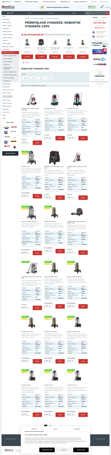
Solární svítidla (6, 43)
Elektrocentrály (7, 22)
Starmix (49, 78)
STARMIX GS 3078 (55, 47)
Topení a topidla (7, 25)
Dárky (4, 118)
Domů (10, 13)
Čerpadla (5, 40)
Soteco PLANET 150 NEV (29, 221)
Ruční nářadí (6, 112)
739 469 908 (99, 37)
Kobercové (6, 64)
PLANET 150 (69, 47)
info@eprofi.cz (99, 28)
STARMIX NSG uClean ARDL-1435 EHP (41, 48)
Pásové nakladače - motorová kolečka (8, 96)
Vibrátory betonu (7, 31)
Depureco (26, 78)
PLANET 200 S (25, 385)
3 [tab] (27, 62)
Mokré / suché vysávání (10, 55)
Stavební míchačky (8, 34)
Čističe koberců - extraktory (8, 68)
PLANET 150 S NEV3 (50, 331)
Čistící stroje (6, 49)
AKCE (4, 16)
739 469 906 (99, 33)
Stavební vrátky (7, 92)
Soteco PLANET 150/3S (74, 276)
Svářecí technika (7, 103)
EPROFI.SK (94, 1)
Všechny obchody (104, 1)
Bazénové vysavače (9, 78)
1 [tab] (23, 62)
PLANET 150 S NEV (27, 331)
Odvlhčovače (6, 19)
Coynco (34, 78)
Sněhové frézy (6, 100)
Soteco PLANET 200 (73, 331)
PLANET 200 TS (72, 385)
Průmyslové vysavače (8, 52)
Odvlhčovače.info (65, 1)
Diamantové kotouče (8, 89)
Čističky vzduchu (7, 106)
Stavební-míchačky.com (80, 1)
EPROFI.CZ (27, 18)
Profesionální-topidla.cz (31, 1)
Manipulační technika (8, 46)
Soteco (41, 78)
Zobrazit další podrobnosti (29, 136)
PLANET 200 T (48, 385)
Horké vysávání (8, 61)
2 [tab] (25, 62)
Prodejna (104, 17)
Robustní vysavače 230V (10, 71)
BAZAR (4, 115)
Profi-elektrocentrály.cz (49, 1)
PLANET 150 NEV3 (50, 221)
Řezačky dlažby (7, 83)
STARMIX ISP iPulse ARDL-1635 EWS (83, 48)
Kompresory (6, 109)
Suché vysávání (8, 58)
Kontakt (95, 17)
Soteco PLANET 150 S (51, 276)
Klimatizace (6, 28)
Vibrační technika (7, 37)
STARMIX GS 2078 (27, 47)
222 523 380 (99, 23)
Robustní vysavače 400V (10, 74)
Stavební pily (6, 86)
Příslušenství (7, 81)
